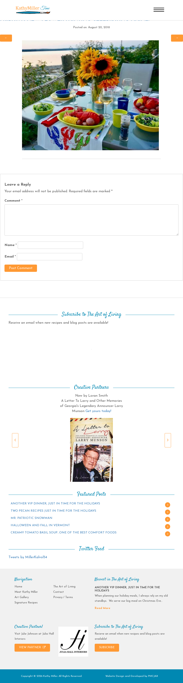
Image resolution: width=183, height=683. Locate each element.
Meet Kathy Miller (26, 592)
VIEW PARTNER (32, 647)
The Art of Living (64, 586)
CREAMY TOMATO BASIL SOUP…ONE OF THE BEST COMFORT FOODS (64, 532)
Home (18, 586)
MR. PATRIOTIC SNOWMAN (31, 518)
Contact (58, 592)
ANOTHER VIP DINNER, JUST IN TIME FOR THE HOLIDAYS (55, 503)
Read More (102, 608)
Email (10, 256)
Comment (13, 200)
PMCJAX (153, 676)
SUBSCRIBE (107, 647)
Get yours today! (98, 411)
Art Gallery (22, 597)
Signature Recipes (26, 602)
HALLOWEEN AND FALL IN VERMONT (40, 525)
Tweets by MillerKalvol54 (28, 557)
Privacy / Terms (63, 597)
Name (10, 245)
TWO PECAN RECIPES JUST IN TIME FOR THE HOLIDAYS (53, 511)
